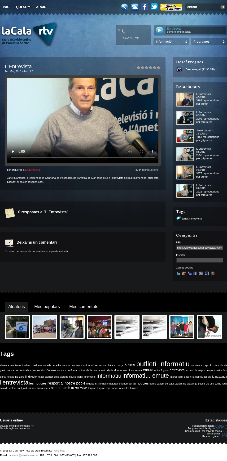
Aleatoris (16, 306)
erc (187, 370)
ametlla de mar (61, 365)
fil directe (31, 376)
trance (114, 388)
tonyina (92, 388)
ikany (80, 376)
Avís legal (59, 450)
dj (115, 370)
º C (122, 31)
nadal (105, 383)
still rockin (81, 388)
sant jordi (22, 388)
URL (178, 242)
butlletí (130, 365)
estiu (219, 370)
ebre (119, 370)
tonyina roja (103, 388)
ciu (215, 365)
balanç (111, 365)
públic (217, 383)
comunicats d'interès (43, 370)
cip (210, 365)
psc (212, 383)
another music (97, 365)
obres (152, 383)
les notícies (38, 383)
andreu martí (79, 365)
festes (10, 376)
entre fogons (161, 370)
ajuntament (16, 365)
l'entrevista (195, 218)
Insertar (180, 255)
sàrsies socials (36, 388)
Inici (6, 7)
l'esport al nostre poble (67, 383)
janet (185, 218)
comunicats (22, 370)
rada (224, 383)
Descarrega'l (193, 69)
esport (202, 370)
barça (120, 365)
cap (206, 365)
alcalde (47, 365)
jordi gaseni (184, 376)
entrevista (177, 370)
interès (173, 376)
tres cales (124, 388)
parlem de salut (165, 383)
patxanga (192, 383)
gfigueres (207, 122)
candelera (196, 365)
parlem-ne (180, 383)
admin (204, 103)
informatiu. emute (145, 375)
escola (193, 370)
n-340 (98, 383)
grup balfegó (61, 376)
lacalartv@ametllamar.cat (23, 455)
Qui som (23, 7)
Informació (163, 41)
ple (207, 383)
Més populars (47, 306)
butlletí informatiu (163, 364)
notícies (143, 383)
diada (110, 370)
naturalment (115, 383)
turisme (134, 388)
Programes (201, 41)
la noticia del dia (201, 376)
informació (90, 376)
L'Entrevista (32, 169)
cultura (81, 370)
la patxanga (219, 376)
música (90, 383)
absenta (4, 365)
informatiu (108, 375)
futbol (41, 376)
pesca (201, 383)
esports (211, 370)
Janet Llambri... (205, 130)
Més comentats (83, 306)
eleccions (128, 370)
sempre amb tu (62, 388)
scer (47, 388)
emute (148, 370)
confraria (72, 370)
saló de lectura (8, 388)
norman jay (129, 383)
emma (138, 370)
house (72, 376)
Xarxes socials (184, 267)
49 (32, 426)
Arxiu (41, 7)
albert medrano (33, 365)
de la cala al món (96, 370)
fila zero (19, 376)
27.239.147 (221, 426)
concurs (61, 370)
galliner (49, 376)
